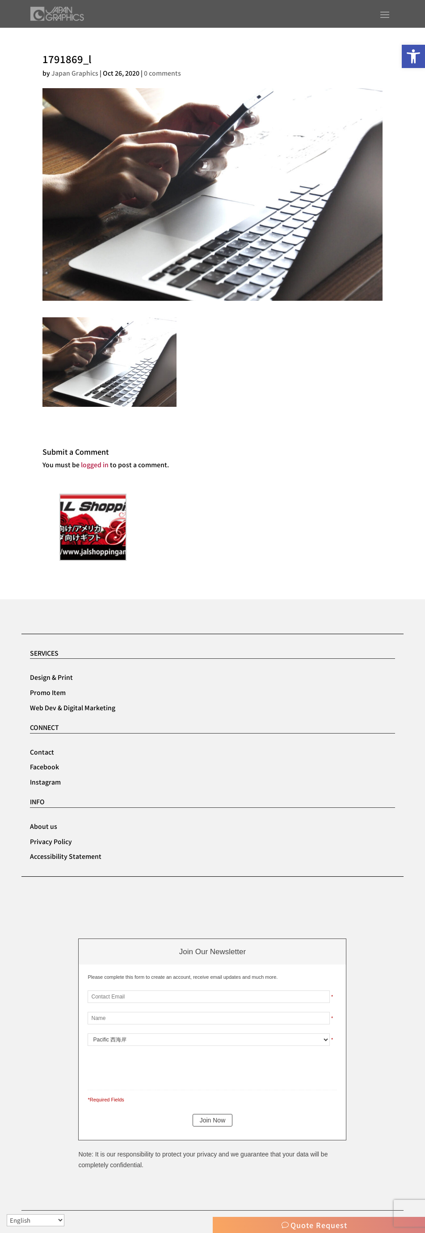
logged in (95, 464)
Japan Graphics (74, 72)
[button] (413, 56)
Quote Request (318, 1225)
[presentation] (149, 1066)
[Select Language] (35, 1220)
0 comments (162, 72)
